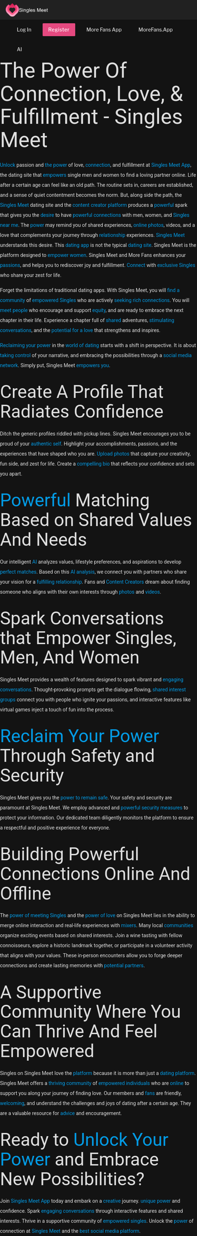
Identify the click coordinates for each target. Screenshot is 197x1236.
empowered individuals (124, 1083)
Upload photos (113, 454)
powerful (164, 205)
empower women (67, 255)
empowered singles (124, 1221)
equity (99, 310)
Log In (24, 29)
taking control (15, 355)
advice (67, 1113)
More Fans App (103, 29)
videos (152, 592)
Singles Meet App (170, 165)
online (177, 1083)
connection (98, 165)
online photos (148, 225)
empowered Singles (54, 300)
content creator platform (100, 205)
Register (59, 29)
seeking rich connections (142, 300)
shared (113, 320)
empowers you (92, 365)
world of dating (82, 345)
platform (82, 1073)
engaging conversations (68, 1211)
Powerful (35, 500)
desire (47, 215)
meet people (14, 310)
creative (112, 1201)
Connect (136, 265)
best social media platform (109, 1231)
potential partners (123, 965)
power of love (100, 915)
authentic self (46, 444)
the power (56, 165)
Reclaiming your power (25, 345)
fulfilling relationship (59, 582)
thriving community (69, 1083)
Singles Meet (14, 205)
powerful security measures (151, 808)
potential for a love (72, 330)
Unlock (7, 165)
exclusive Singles (176, 265)
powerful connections (97, 215)
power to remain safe (84, 798)
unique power (156, 1201)
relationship (112, 235)
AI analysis (83, 572)
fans (150, 1093)
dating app (77, 245)
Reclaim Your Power (79, 736)
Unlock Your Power (84, 1149)
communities (178, 925)
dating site (139, 245)
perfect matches (18, 572)
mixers (128, 925)
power (37, 225)
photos (126, 592)
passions (10, 265)
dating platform (177, 1073)
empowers (54, 175)
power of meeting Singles (38, 915)
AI (19, 49)
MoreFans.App (156, 29)
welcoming (12, 1103)
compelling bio (93, 464)
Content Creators (125, 582)
